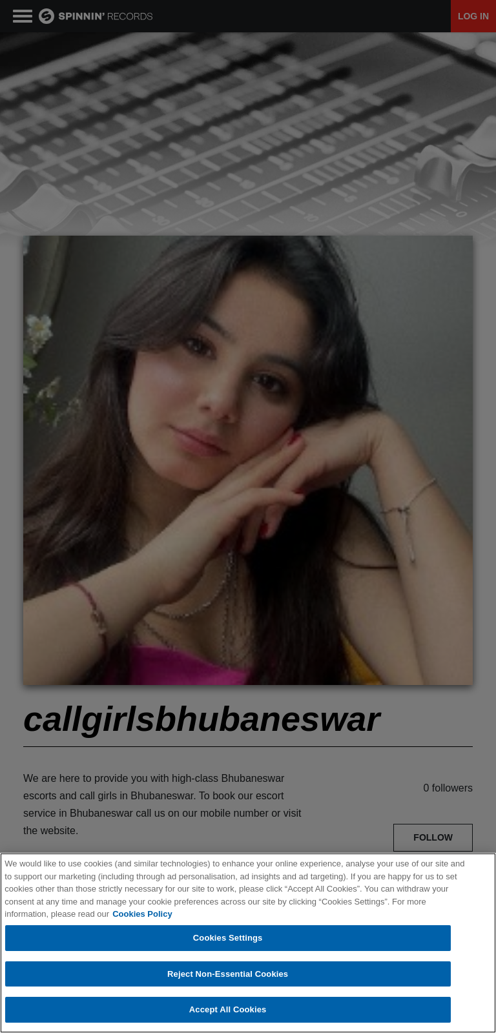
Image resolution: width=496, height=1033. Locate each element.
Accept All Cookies (228, 1010)
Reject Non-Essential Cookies (227, 974)
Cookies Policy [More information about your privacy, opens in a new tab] (142, 914)
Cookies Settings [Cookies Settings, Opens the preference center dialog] (228, 938)
